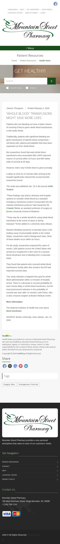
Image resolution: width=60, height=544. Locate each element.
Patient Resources (28, 60)
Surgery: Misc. (9, 384)
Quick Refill (47, 9)
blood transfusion (14, 311)
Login (42, 13)
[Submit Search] (51, 81)
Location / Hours (15, 13)
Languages (12, 9)
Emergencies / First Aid (28, 384)
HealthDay (21, 353)
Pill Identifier (33, 9)
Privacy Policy (8, 479)
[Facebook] (2, 540)
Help (22, 9)
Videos (31, 87)
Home (14, 60)
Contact (5, 466)
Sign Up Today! (31, 13)
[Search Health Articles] (25, 81)
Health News (14, 87)
